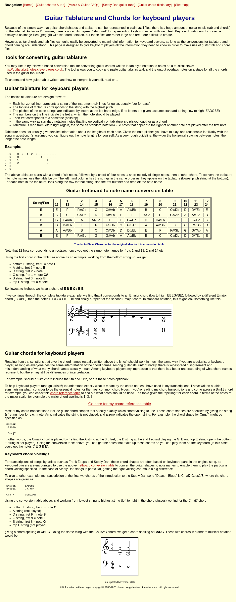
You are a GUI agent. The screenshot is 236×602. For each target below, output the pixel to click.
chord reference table (65, 396)
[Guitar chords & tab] (50, 5)
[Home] (28, 5)
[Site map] (181, 5)
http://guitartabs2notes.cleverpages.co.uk (34, 69)
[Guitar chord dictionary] (155, 5)
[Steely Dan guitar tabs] (118, 5)
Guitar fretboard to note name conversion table (119, 194)
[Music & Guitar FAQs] (83, 5)
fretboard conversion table (96, 471)
